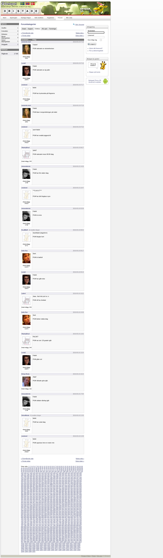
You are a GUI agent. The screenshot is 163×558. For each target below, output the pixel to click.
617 (77, 510)
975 (80, 538)
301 (74, 486)
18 (57, 466)
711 (45, 519)
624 (36, 512)
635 (69, 512)
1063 (26, 548)
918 (36, 535)
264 (28, 484)
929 (69, 535)
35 (30, 468)
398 (51, 494)
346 (22, 491)
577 (22, 509)
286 (31, 486)
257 (69, 483)
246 (36, 483)
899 (42, 533)
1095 (26, 551)
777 (54, 523)
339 (63, 489)
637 (74, 512)
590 (60, 509)
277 (66, 484)
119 (34, 473)
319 (66, 488)
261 (80, 483)
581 (34, 509)
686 (34, 517)
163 (39, 476)
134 (77, 473)
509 (69, 502)
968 (60, 538)
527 (60, 504)
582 (36, 509)
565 (48, 507)
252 (54, 483)
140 (34, 474)
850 (22, 530)
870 (80, 530)
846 (71, 528)
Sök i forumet (79, 24)
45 (51, 468)
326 (25, 489)
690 (45, 517)
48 (57, 468)
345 (80, 489)
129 (63, 473)
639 (80, 512)
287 (34, 486)
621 (28, 512)
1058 (67, 546)
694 (57, 517)
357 (54, 491)
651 (54, 514)
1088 (60, 550)
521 (42, 504)
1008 (61, 541)
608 (51, 510)
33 (26, 468)
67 (34, 470)
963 (45, 538)
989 (60, 540)
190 (57, 478)
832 (31, 528)
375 (45, 492)
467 (69, 499)
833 (34, 528)
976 (22, 540)
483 (54, 501)
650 (51, 514)
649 (48, 514)
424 (66, 496)
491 (77, 501)
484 (57, 501)
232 (57, 481)
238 (74, 481)
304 (22, 488)
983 (42, 540)
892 (22, 533)
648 (45, 514)
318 (63, 488)
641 (25, 514)
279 (71, 484)
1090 (67, 550)
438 (45, 497)
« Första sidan (25, 35)
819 (54, 527)
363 (71, 491)
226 (39, 481)
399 (54, 494)
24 (69, 466)
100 (41, 471)
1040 (60, 545)
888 (71, 532)
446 (69, 497)
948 (63, 537)
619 (22, 512)
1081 (33, 550)
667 (39, 515)
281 (77, 484)
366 (80, 491)
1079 (26, 550)
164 (42, 476)
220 (22, 481)
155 (77, 474)
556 (22, 507)
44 (49, 468)
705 (28, 519)
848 (77, 528)
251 (51, 483)
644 (34, 514)
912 (80, 533)
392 (34, 494)
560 (34, 507)
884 (60, 532)
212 (60, 479)
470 (77, 499)
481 (48, 501)
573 (71, 507)
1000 (31, 541)
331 (39, 489)
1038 (52, 545)
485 (60, 501)
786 (80, 523)
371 (34, 492)
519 (36, 504)
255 (63, 483)
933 (80, 535)
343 (74, 489)
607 (48, 510)
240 (80, 481)
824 (69, 527)
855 (36, 530)
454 (31, 499)
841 (57, 528)
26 (73, 466)
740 (69, 520)
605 (42, 510)
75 (51, 470)
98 (36, 471)
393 (36, 494)
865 (66, 530)
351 (36, 491)
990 (63, 540)
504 (54, 502)
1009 (65, 541)
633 (63, 512)
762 (71, 522)
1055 (56, 546)
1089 (63, 550)
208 (48, 479)
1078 (22, 550)
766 (22, 523)
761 (69, 522)
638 (77, 512)
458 (42, 499)
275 (60, 484)
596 (77, 509)
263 (25, 484)
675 (63, 515)
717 (63, 519)
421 (57, 496)
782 (69, 523)
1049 (33, 546)
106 (58, 471)
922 (48, 535)
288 (36, 486)
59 (80, 468)
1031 (26, 545)
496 (31, 502)
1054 (52, 546)
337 (57, 489)
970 (66, 538)
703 (22, 519)
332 (42, 489)
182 (34, 478)
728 (34, 520)
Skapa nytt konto (94, 72)
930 (71, 535)
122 (42, 473)
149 (60, 474)
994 (74, 540)
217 (74, 479)
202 (31, 479)
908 (69, 533)
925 (57, 535)
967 (57, 538)
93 (26, 471)
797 (51, 525)
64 (28, 470)
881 (51, 532)
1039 (56, 545)
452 (25, 499)
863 (60, 530)
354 (45, 491)
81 (63, 470)
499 (39, 502)
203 (34, 479)
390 (28, 494)
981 (36, 540)
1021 (48, 543)
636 (71, 512)
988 (57, 540)
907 (66, 533)
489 (71, 501)
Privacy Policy (85, 556)
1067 (41, 548)
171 (63, 476)
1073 (63, 548)
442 (57, 497)
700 (74, 517)
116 (25, 473)
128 (60, 473)
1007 (57, 541)
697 (66, 517)
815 (42, 527)
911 (77, 533)
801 (63, 525)
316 (57, 488)
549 (63, 506)
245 (34, 483)
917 (34, 535)
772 (39, 523)
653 (60, 514)
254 (60, 483)
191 (60, 478)
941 (42, 537)
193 (66, 478)
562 (39, 507)
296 (60, 486)
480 (45, 501)
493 (22, 502)
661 (22, 515)
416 (42, 496)
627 (45, 512)
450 (80, 497)
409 (22, 496)
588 (54, 509)
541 (39, 506)
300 (71, 486)
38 (36, 468)
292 (48, 486)
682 (22, 517)
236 (69, 481)
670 (48, 515)
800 (60, 525)
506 (60, 502)
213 (63, 479)
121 (39, 473)
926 (60, 535)
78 (57, 470)
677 (69, 515)
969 (63, 538)
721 (74, 519)
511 (74, 502)
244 (31, 483)
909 (71, 533)
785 (77, 523)
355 (48, 491)
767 (25, 523)
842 (60, 528)
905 (60, 533)
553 (74, 506)
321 (71, 488)
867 (71, 530)
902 (51, 533)
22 (65, 466)
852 (28, 530)
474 (28, 501)
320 (69, 488)
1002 (38, 541)
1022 (52, 543)
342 (71, 489)
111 (73, 471)
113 (78, 471)
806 (77, 525)
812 (34, 527)
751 (39, 522)
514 (22, 504)
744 (80, 520)
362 (69, 491)
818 (51, 527)
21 (63, 466)
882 (54, 532)
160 (31, 476)
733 (48, 520)
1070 (52, 548)
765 (80, 522)
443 (60, 497)
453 (28, 499)
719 (69, 519)
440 (51, 497)
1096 (30, 551)
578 (25, 509)
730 (39, 520)
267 (36, 484)
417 (45, 496)
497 (34, 502)
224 (34, 481)
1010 (68, 541)
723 (80, 519)
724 (22, 520)
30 (82, 466)
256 (66, 483)
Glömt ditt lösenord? (95, 48)
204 (36, 479)
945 (54, 537)
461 (51, 499)
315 (54, 488)
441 (54, 497)
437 (42, 497)
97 (34, 471)
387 (80, 492)
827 (77, 527)
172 (66, 476)
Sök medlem (39, 18)
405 (71, 494)
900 (45, 533)
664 (31, 515)
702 (80, 517)
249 (45, 483)
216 (71, 479)
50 (61, 468)
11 (42, 466)
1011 (72, 541)
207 (45, 479)
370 (31, 492)
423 (63, 496)
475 (31, 501)
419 (51, 496)
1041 (63, 545)
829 (22, 528)
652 (57, 514)
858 (45, 530)
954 (80, 537)
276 (63, 484)
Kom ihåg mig (92, 40)
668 (42, 515)
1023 (56, 543)
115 (22, 473)
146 (51, 474)
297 (63, 486)
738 (63, 520)
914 (25, 535)
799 (57, 525)
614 (69, 510)
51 (63, 468)
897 (36, 533)
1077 (78, 548)
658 (74, 514)
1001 (35, 541)
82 (65, 470)
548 (60, 506)
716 (60, 519)
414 (36, 496)
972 (71, 538)
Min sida (69, 18)
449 (77, 497)
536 (25, 506)
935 (25, 537)
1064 (30, 548)
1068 (45, 548)
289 (39, 486)
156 (80, 474)
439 (48, 497)
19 (59, 466)
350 (34, 491)
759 (63, 522)
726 (28, 520)
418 (48, 496)
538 (31, 506)
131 (69, 473)
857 (42, 530)
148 (57, 474)
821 (60, 527)
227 (42, 481)
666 (36, 515)
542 (42, 506)
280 (74, 484)
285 (28, 486)
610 (57, 510)
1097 (33, 551)
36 (32, 468)
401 (60, 494)
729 (36, 520)
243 (28, 483)
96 (32, 471)
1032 (30, 545)
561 (36, 507)
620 (25, 512)
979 (31, 540)
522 (45, 504)
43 (47, 468)
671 (51, 515)
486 (63, 501)
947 (60, 537)
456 (36, 499)
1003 (42, 541)
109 (67, 471)
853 (31, 530)
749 (34, 522)
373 (39, 492)
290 (42, 486)
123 (45, 473)
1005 (50, 541)
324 (80, 488)
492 (80, 501)
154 (74, 474)
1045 (78, 545)
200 (25, 479)
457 (39, 499)
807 (80, 525)
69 (38, 470)
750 (36, 522)
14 (48, 466)
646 (39, 514)
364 (74, 491)
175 (74, 476)
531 (71, 504)
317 (60, 488)
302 (77, 486)
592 (66, 509)
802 (66, 525)
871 (22, 532)
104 (52, 471)
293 (51, 486)
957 (28, 538)
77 (55, 470)
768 (28, 523)
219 (80, 479)
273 (54, 484)
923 (51, 535)
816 (45, 527)
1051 (41, 546)
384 (71, 492)
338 (60, 489)
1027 (71, 543)
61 (22, 470)
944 (51, 537)
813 (36, 527)
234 (63, 481)
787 (22, 525)
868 (74, 530)
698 (69, 517)
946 (57, 537)
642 (28, 514)
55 (72, 468)
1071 (56, 548)
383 (69, 492)
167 (51, 476)
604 (39, 510)
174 (71, 476)
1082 (37, 550)
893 (25, 533)
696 (63, 517)
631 (57, 512)
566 (51, 507)
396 (45, 494)
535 (22, 506)
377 (51, 492)
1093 (78, 550)
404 (69, 494)
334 (48, 489)
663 (28, 515)
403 (66, 494)
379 (57, 492)
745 (22, 522)
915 (28, 535)
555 (80, 506)
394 (39, 494)
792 (36, 525)
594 (71, 509)
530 (69, 504)
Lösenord (91, 35)
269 (42, 484)
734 (51, 520)
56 (74, 468)
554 (77, 506)
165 (45, 476)
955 (22, 538)
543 (45, 506)
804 (71, 525)
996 (80, 540)
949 (66, 537)
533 (77, 504)
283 (22, 486)
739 (66, 520)
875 (34, 532)
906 (63, 533)
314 (51, 488)
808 (22, 527)
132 (71, 473)
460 (48, 499)
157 (22, 476)
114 (81, 471)
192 (63, 478)
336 (54, 489)
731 (42, 520)
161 (34, 476)
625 (39, 512)
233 (60, 481)
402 (63, 494)
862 (57, 530)
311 (42, 488)
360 (63, 491)
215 (69, 479)
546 (54, 506)
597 (80, 509)
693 (54, 517)
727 (31, 520)
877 (39, 532)
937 (31, 537)
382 (66, 492)
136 (22, 474)
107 (61, 471)
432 (28, 497)
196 (74, 478)
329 (34, 489)
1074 (67, 548)
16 (53, 466)
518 (34, 504)
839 (51, 528)
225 (36, 481)
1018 (37, 543)
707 (34, 519)
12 (44, 466)
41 (42, 468)
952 (74, 537)
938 (34, 537)
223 (31, 481)
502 (48, 502)
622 (31, 512)
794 (42, 525)
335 (51, 489)
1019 (41, 543)
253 (57, 483)
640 (22, 514)
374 (42, 492)
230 (51, 481)
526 (57, 504)
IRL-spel (44, 29)
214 (66, 479)
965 (51, 538)
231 (54, 481)
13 (46, 466)
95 (30, 471)
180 (28, 478)
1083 (41, 550)
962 (42, 538)
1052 (45, 546)
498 (36, 502)
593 (69, 509)
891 (80, 532)
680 (77, 515)
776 (51, 523)
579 (28, 509)
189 (54, 478)
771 (36, 523)
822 (63, 527)
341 (69, 489)
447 (71, 497)
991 (66, 540)
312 (45, 488)
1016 (30, 543)
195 (71, 478)
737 (60, 520)
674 (60, 515)
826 (74, 527)
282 (80, 484)
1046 (22, 546)
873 (28, 532)
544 (48, 506)
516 (28, 504)
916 (31, 535)
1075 (71, 548)
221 (25, 481)
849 (80, 528)
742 (74, 520)
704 (25, 519)
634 (66, 512)
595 (74, 509)
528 (63, 504)
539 (34, 506)
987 (54, 540)
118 (31, 473)
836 (42, 528)
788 (25, 525)
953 (77, 537)
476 (34, 501)
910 (74, 533)
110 (70, 471)
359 (60, 491)
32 (24, 468)
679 (74, 515)
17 (55, 466)
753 (45, 522)
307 (31, 488)
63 (26, 470)
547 (57, 506)
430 (22, 497)
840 (54, 528)
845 (69, 528)
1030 (22, 545)
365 (77, 491)
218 (77, 479)
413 (34, 496)
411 (28, 496)
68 (36, 470)
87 (76, 470)
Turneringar (52, 29)
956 (25, 538)
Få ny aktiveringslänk (96, 50)
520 (39, 504)
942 (45, 537)
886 (66, 532)
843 (63, 528)
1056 (60, 546)
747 (28, 522)
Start (4, 18)
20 (61, 466)
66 (32, 470)
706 (31, 519)
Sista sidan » (80, 35)
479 (42, 501)
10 (40, 466)
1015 (26, 543)
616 (74, 510)
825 (71, 527)
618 (80, 510)
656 (69, 514)
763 (74, 522)
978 (28, 540)
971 (69, 538)
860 (51, 530)
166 (48, 476)
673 (57, 515)
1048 (30, 546)
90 (82, 470)
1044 (75, 545)
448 (74, 497)
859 (48, 530)
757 (57, 522)
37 (34, 468)
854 (34, 530)
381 (63, 492)
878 (42, 532)
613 (66, 510)
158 (25, 476)
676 (66, 515)
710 (42, 519)
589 (57, 509)
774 (45, 523)
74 (49, 470)
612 (63, 510)
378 (54, 492)
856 (39, 530)
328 (31, 489)
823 (66, 527)
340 (66, 489)
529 (66, 504)
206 (42, 479)
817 (48, 527)
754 (48, 522)
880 (48, 532)
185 (42, 478)
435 (36, 497)
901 (48, 533)
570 (63, 507)
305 (25, 488)
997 (22, 541)
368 (25, 492)
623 (34, 512)
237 (71, 481)
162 (36, 476)
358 (57, 491)
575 (77, 507)
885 (63, 532)
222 (28, 481)
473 (25, 501)
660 (80, 514)
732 (45, 520)
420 (54, 496)
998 (25, 541)
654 (63, 514)
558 (28, 507)
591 (63, 509)
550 (66, 506)
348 (28, 491)
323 (77, 488)
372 (36, 492)
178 (22, 478)
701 (77, 517)
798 (54, 525)
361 (66, 491)
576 (80, 507)
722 (77, 519)
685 (31, 517)
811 (31, 527)
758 (60, 522)
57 (76, 468)
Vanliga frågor (26, 18)
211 (57, 479)
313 (48, 488)
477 (36, 501)
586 (48, 509)
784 (74, 523)
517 (31, 504)
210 (54, 479)
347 (25, 491)
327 (28, 489)
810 (28, 527)
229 (48, 481)
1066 (37, 548)
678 (71, 515)
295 (57, 486)
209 (51, 479)
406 (74, 494)
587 (51, 509)
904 (57, 533)
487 (66, 501)
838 (48, 528)
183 (36, 478)
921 (45, 535)
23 (67, 466)
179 (25, 478)
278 (69, 484)
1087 (56, 550)
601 (31, 510)
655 (66, 514)
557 (25, 507)
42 (44, 468)
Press (94, 556)
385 (74, 492)
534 (80, 504)
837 (45, 528)
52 (65, 468)
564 (45, 507)
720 (71, 519)
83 (67, 470)
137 (25, 474)
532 (74, 504)
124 (48, 473)
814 (39, 527)
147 (54, 474)
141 (36, 474)
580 (31, 509)
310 (39, 488)
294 (54, 486)
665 (34, 515)
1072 (60, 548)
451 (22, 499)
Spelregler (13, 18)
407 (77, 494)
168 (54, 476)
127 (57, 473)
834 (36, 528)
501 (45, 502)
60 (82, 468)
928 (66, 535)
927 (63, 535)
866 (69, 530)
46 (53, 468)
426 (71, 496)
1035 (41, 545)
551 (69, 506)
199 (22, 479)
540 (36, 506)
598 (22, 510)
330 (36, 489)
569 (60, 507)
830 (25, 528)
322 (74, 488)
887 (69, 532)
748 (31, 522)
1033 (33, 545)
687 (36, 517)
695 (60, 517)
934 (22, 537)
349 (31, 491)
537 (28, 506)
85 (72, 470)
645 (36, 514)
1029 (78, 543)
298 (66, 486)
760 (66, 522)
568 (57, 507)
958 (31, 538)
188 (51, 478)
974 (77, 538)
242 (25, 483)
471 (80, 499)
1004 (46, 541)
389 (25, 494)
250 (48, 483)
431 (25, 497)
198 (80, 478)
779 (60, 523)
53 (67, 468)
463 (57, 499)
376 (48, 492)
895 (31, 533)
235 (66, 481)
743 (77, 520)
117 (28, 473)
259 (74, 483)
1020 (45, 543)
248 (42, 483)
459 (45, 499)
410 (25, 496)
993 (71, 540)
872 (25, 532)
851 (25, 530)
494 (25, 502)
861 (54, 530)
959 (34, 538)
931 (74, 535)
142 (39, 474)
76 (53, 470)
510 (71, 502)
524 (51, 504)
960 (36, 538)
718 (66, 519)
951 (71, 537)
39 (38, 468)
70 (40, 470)
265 (31, 484)
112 (76, 471)
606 (45, 510)
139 (31, 474)
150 (63, 474)
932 (77, 535)
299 (69, 486)
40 (40, 468)
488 (69, 501)
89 (80, 470)
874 (31, 532)
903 (54, 533)
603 (36, 510)
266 (34, 484)
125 (51, 473)
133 (74, 473)
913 (22, 535)
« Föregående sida (27, 33)
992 (69, 540)
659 (77, 514)
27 (75, 466)
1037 (48, 545)
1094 (22, 551)
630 (54, 512)
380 (60, 492)
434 (34, 497)
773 (42, 523)
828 (80, 527)
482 (51, 501)
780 (63, 523)
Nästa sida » (80, 33)
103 (49, 471)
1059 (71, 546)
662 (25, 515)
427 (74, 496)
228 (45, 481)
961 (39, 538)
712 (48, 519)
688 (39, 517)
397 (48, 494)
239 (77, 481)
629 (51, 512)
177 (80, 476)
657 (71, 514)
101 (44, 471)
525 (54, 504)
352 (39, 491)
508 (66, 502)
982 (39, 540)
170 (60, 476)
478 (39, 501)
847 (74, 528)
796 (48, 525)
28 (78, 466)
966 (54, 538)
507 (63, 502)
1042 (67, 545)
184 (39, 478)
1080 (30, 550)
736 (57, 520)
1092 (75, 550)
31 (22, 468)
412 (31, 496)
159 (28, 476)
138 (28, 474)
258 (71, 483)
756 (54, 522)
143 (42, 474)
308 (34, 488)
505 (57, 502)
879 (45, 532)
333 (45, 489)
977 (25, 540)
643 (31, 514)
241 (22, 483)
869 (77, 530)
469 (74, 499)
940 (39, 537)
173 (69, 476)
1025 (63, 543)
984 (45, 540)
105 (55, 471)
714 (54, 519)
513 (80, 502)
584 (42, 509)
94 (28, 471)
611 (60, 510)
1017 (33, 543)
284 (25, 486)
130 (66, 473)
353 (42, 491)
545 (51, 506)
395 (42, 494)
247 (39, 483)
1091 (71, 550)
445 (66, 497)
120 (36, 473)
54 (69, 468)
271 (48, 484)
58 (78, 468)
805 (74, 525)
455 (34, 499)
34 (28, 468)
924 (54, 535)
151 (66, 474)
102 (47, 471)
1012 (76, 541)
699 (71, 517)
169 (57, 476)
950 (69, 537)
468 (71, 499)
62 (24, 470)
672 (54, 515)
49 (59, 468)
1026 (67, 543)
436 (39, 497)
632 (60, 512)
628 (48, 512)
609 (54, 510)
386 (77, 492)
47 (55, 468)
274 (57, 484)
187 (48, 478)
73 (47, 470)
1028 (75, 543)
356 (51, 491)
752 (42, 522)
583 (39, 509)
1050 (37, 546)
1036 (45, 545)
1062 (22, 548)
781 (66, 523)
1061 (78, 546)
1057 (63, 546)
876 (36, 532)
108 (64, 471)
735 (54, 520)
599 (25, 510)
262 (22, 484)
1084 (45, 550)
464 (60, 499)
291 (45, 486)
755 (51, 522)
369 (28, 492)
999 (28, 541)
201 (28, 479)
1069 (48, 548)
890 (77, 532)
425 (69, 496)
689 (42, 517)
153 (71, 474)
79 (59, 470)
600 (28, 510)
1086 (52, 550)
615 (71, 510)
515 (25, 504)
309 (36, 488)
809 (25, 527)
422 (60, 496)
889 (74, 532)
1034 (37, 545)
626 (42, 512)
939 (36, 537)
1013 (80, 541)
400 (57, 494)
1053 (48, 546)
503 (51, 502)
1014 (22, 543)
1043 (71, 545)
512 (77, 502)
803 (69, 525)
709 (39, 519)
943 (48, 537)
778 (57, 523)
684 (28, 517)
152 (69, 474)
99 (38, 471)
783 (71, 523)
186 (45, 478)
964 (48, 538)
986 (51, 540)
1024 (60, 543)
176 (77, 476)
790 (31, 525)
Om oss (99, 556)
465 (63, 499)
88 (78, 470)
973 (74, 538)
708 (36, 519)
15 (50, 466)
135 (80, 473)
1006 (53, 541)
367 (22, 492)
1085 (48, 550)
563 (42, 507)
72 (44, 470)
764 (77, 522)
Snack (24, 29)
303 (80, 486)
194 (69, 478)
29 (80, 466)
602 (34, 510)
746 (25, 522)
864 (63, 530)
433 (31, 497)
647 (42, 514)
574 (74, 507)
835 (39, 528)
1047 (26, 546)
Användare (91, 30)
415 (39, 496)
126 (54, 473)
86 (74, 470)
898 (39, 533)
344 (77, 489)
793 (39, 525)
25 (71, 466)
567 (54, 507)
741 (71, 520)
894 (28, 533)
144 (45, 474)
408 (80, 494)
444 (63, 497)
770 (34, 523)
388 (22, 494)
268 (39, 484)
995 (77, 540)
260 (77, 483)
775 (48, 523)
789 (28, 525)
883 (57, 532)
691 (48, 517)
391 (31, 494)
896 (34, 533)
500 (42, 502)
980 (34, 540)
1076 (75, 548)
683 (25, 517)
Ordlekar (37, 29)
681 (80, 515)
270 (45, 484)
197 (77, 478)
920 (42, 535)
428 (77, 496)
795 (45, 525)
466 (66, 499)
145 (48, 474)
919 (39, 535)
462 (54, 499)
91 (22, 471)
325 (22, 489)
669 (45, 515)
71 (42, 470)
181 (31, 478)
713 (51, 519)
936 (28, 537)
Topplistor (50, 18)
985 (48, 540)
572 (69, 507)
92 (24, 471)
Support (30, 29)
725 (25, 520)
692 (51, 517)
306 (28, 488)
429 (80, 496)
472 (22, 501)
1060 (75, 546)
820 (57, 527)
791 (34, 525)
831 (28, 528)
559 (31, 507)
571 (66, 507)
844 (66, 528)
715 (57, 519)
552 (71, 506)
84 (69, 470)
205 (39, 479)
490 (74, 501)
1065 (33, 548)
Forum (60, 18)
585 (45, 509)
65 (30, 470)
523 (48, 504)
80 (61, 470)
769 (31, 523)
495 (28, 502)
